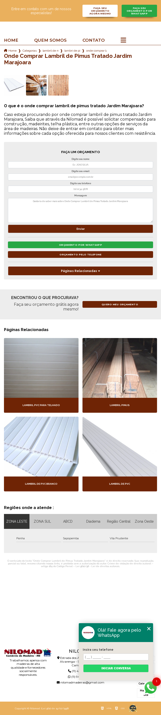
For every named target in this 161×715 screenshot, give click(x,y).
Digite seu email (80, 171)
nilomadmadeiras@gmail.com (80, 682)
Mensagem (80, 195)
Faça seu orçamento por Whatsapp (139, 11)
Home (11, 40)
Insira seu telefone (98, 649)
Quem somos (50, 40)
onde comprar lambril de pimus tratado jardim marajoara (96, 50)
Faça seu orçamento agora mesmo (100, 11)
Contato (93, 40)
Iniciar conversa (116, 668)
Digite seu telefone (80, 183)
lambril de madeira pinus (50, 50)
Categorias (30, 50)
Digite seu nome (80, 159)
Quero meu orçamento (120, 304)
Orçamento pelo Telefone (80, 254)
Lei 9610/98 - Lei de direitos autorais (97, 566)
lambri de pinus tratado (72, 50)
